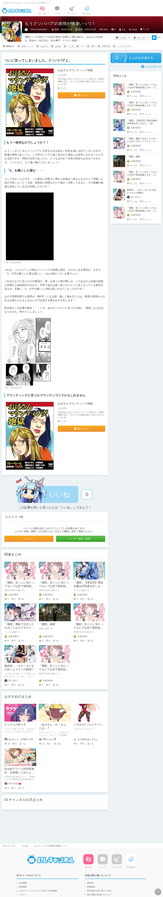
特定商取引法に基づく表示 (99, 891)
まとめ (25, 846)
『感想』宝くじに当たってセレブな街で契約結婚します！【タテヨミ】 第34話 (142, 105)
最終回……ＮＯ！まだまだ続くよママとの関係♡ (142, 191)
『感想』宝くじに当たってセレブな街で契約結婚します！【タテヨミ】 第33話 (142, 211)
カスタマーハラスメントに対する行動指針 (38, 891)
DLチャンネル (16, 10)
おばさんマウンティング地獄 (75, 70)
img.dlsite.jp (15, 262)
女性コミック (28, 46)
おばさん (44, 46)
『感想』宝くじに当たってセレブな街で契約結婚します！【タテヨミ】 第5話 (142, 175)
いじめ (71, 46)
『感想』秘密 (47, 624)
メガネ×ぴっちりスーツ (87, 724)
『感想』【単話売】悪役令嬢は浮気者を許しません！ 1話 (88, 586)
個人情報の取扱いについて (99, 894)
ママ (82, 46)
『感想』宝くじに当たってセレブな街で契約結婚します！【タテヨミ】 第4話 (142, 87)
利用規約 (23, 887)
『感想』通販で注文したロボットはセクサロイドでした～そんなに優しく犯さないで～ (142, 141)
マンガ (146, 29)
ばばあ (58, 46)
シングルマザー (124, 46)
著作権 (90, 883)
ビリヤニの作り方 (15, 724)
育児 (93, 46)
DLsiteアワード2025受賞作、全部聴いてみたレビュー (19, 772)
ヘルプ (22, 894)
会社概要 (23, 883)
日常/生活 (106, 46)
